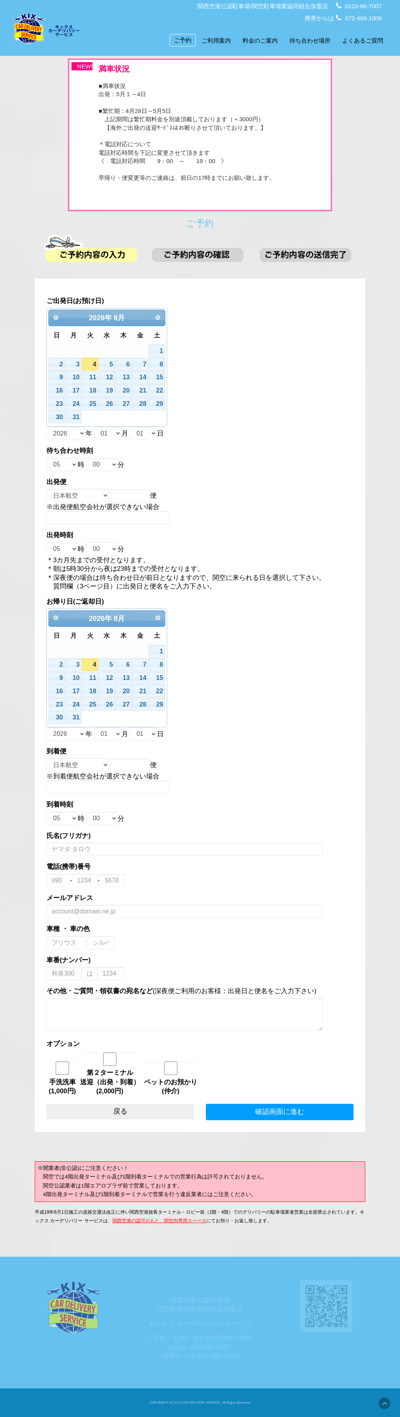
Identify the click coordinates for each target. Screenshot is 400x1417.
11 (99, 393)
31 (84, 430)
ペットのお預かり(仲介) (172, 1048)
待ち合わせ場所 (309, 40)
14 (146, 393)
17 (84, 406)
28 (146, 418)
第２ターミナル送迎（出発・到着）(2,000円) (116, 1044)
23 (68, 418)
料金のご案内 (260, 40)
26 (115, 418)
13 (131, 393)
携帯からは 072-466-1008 (343, 18)
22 (162, 406)
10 (84, 393)
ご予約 (182, 40)
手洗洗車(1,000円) (71, 1048)
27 (131, 418)
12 (115, 393)
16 (68, 406)
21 (146, 406)
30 (68, 430)
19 (115, 406)
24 (84, 418)
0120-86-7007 (359, 5)
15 (162, 393)
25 (99, 418)
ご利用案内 (216, 40)
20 (131, 406)
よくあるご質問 (362, 40)
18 (99, 406)
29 (162, 418)
